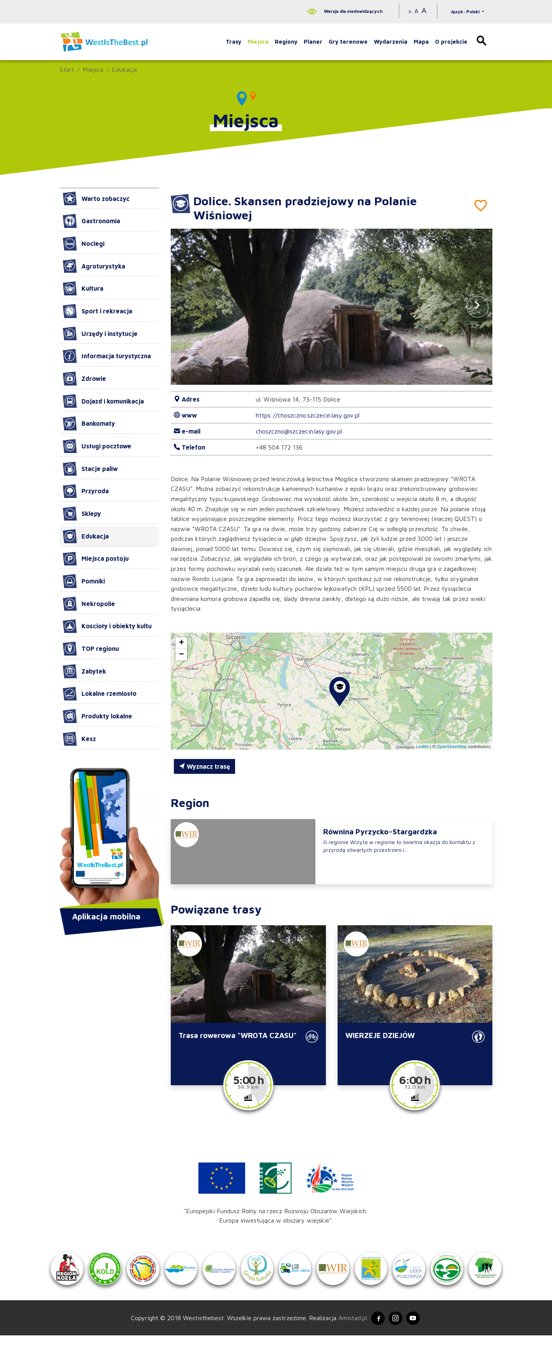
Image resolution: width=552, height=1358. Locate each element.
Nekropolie (89, 604)
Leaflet (422, 746)
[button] (477, 306)
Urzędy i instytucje (100, 334)
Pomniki (84, 581)
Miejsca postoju (96, 559)
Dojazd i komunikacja (103, 401)
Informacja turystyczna (107, 356)
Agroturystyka (94, 266)
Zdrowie (84, 378)
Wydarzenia (390, 41)
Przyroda (86, 491)
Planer (313, 41)
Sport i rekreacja (97, 311)
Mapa (421, 41)
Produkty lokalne (97, 716)
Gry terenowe (348, 41)
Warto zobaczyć (96, 199)
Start (67, 69)
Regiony (286, 41)
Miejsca (258, 41)
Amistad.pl (349, 1339)
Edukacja (124, 69)
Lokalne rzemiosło (99, 694)
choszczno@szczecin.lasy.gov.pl (299, 431)
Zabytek (84, 671)
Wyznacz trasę (204, 766)
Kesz (79, 739)
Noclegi (83, 243)
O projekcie (451, 41)
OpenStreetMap (452, 746)
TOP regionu (91, 649)
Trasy (233, 41)
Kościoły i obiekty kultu (107, 626)
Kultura (83, 288)
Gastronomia (91, 221)
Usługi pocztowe (97, 446)
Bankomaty (89, 423)
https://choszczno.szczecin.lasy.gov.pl (307, 415)
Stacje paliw (90, 469)
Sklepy (82, 514)
